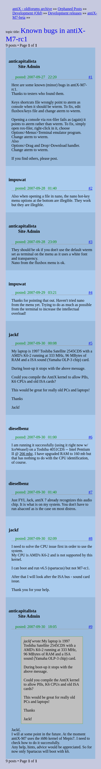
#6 (90, 437)
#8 (90, 538)
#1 (90, 77)
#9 (90, 627)
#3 (90, 242)
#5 (90, 343)
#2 (90, 188)
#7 (90, 492)
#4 (90, 292)
